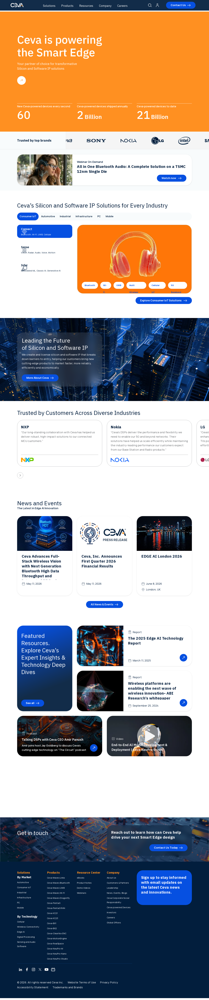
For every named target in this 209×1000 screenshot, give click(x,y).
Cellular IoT (156, 286)
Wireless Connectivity (28, 928)
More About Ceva (37, 377)
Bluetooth (90, 285)
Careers (126, 6)
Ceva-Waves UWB (56, 889)
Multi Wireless (133, 286)
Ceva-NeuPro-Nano (56, 955)
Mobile (121, 216)
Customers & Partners (118, 884)
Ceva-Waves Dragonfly (58, 899)
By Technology (27, 918)
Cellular (21, 923)
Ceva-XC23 (52, 920)
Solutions (53, 6)
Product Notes (84, 884)
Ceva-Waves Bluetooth (58, 884)
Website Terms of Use (82, 984)
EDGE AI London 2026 (161, 556)
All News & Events (102, 606)
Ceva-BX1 (51, 925)
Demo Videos (83, 889)
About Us (111, 879)
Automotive (51, 216)
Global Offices (114, 924)
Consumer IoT (29, 216)
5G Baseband (176, 286)
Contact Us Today (166, 849)
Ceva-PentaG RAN (56, 910)
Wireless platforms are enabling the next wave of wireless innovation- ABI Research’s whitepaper (152, 692)
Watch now (169, 178)
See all (30, 705)
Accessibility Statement (32, 989)
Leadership (112, 889)
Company (109, 6)
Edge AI (21, 933)
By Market (24, 879)
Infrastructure (92, 216)
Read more (21, 80)
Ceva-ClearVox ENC (56, 935)
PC (109, 216)
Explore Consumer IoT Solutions (161, 300)
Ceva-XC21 (52, 915)
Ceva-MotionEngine (57, 940)
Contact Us (174, 5)
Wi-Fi (105, 286)
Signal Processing (26, 938)
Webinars (81, 894)
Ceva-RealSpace (55, 945)
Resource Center (88, 874)
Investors (111, 914)
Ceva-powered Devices (119, 909)
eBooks (80, 879)
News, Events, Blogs (117, 894)
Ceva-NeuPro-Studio (57, 960)
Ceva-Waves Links (56, 879)
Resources (90, 6)
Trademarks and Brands (68, 989)
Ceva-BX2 (52, 930)
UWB (118, 285)
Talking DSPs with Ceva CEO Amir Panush (52, 741)
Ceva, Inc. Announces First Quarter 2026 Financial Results (102, 561)
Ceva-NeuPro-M (55, 950)
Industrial (71, 216)
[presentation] (20, 475)
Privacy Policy (109, 984)
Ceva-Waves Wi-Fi (56, 894)
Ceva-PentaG (53, 905)
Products (71, 6)
